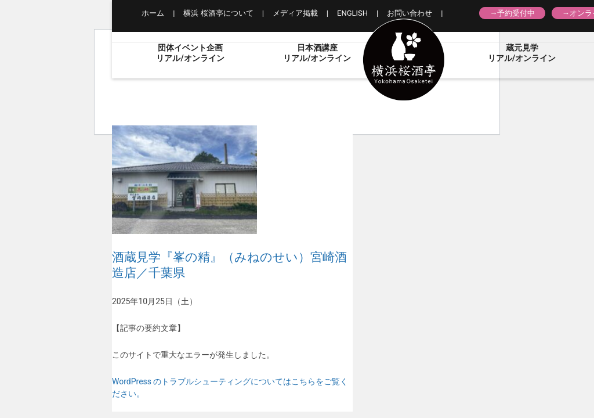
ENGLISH (352, 13)
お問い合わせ (409, 13)
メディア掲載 (295, 13)
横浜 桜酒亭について (218, 13)
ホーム (153, 13)
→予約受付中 (512, 13)
